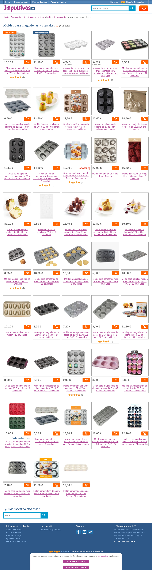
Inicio (7, 2)
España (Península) (133, 2)
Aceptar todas (76, 561)
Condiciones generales (50, 529)
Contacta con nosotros (124, 541)
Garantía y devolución (16, 541)
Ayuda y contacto (58, 2)
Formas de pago (39, 2)
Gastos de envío (21, 2)
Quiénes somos (13, 538)
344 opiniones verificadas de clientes (86, 551)
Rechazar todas (76, 567)
